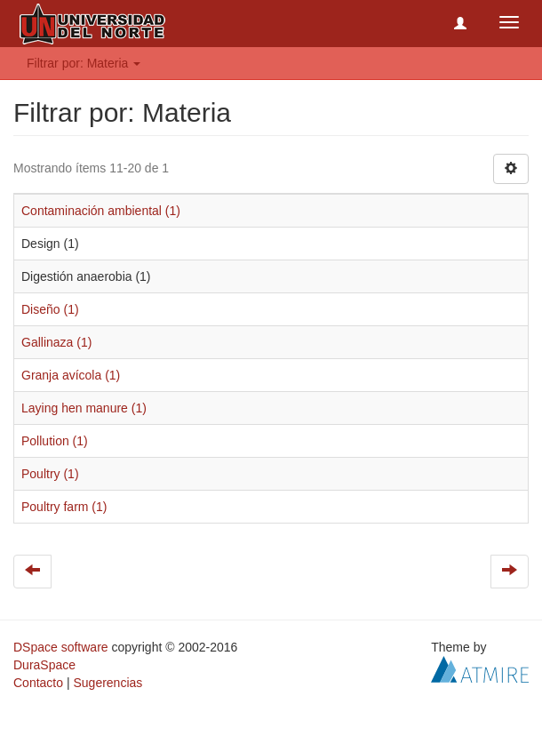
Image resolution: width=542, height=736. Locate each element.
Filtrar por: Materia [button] (83, 63)
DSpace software (60, 647)
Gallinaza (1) (56, 342)
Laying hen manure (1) (84, 408)
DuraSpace (44, 665)
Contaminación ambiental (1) (100, 211)
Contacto (38, 683)
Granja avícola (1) (70, 375)
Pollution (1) (54, 441)
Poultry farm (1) (64, 507)
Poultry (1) (50, 474)
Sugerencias (107, 683)
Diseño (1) (50, 309)
